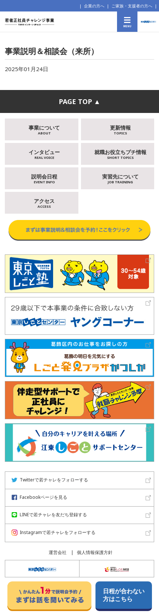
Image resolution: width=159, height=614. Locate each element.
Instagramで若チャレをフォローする (53, 532)
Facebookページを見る (39, 497)
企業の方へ (94, 6)
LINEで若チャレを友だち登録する (49, 514)
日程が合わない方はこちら (124, 595)
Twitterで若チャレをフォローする (50, 480)
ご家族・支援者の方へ (131, 6)
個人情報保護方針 (95, 552)
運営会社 (57, 552)
